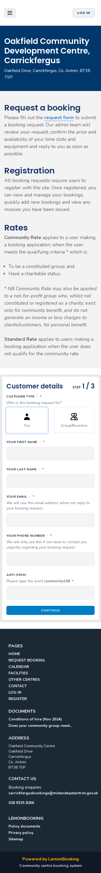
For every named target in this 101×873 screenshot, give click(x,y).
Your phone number (50, 541)
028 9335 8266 (21, 802)
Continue (50, 610)
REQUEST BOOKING (27, 660)
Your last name (48, 469)
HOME (14, 653)
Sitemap (16, 839)
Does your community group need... (40, 725)
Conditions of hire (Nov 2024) (35, 719)
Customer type (50, 400)
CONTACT (18, 686)
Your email (50, 502)
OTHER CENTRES (24, 679)
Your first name (49, 441)
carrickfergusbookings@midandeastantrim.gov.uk (50, 793)
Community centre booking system (50, 865)
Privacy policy (21, 832)
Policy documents (24, 826)
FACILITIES (18, 673)
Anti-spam (50, 578)
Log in (83, 13)
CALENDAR (19, 666)
